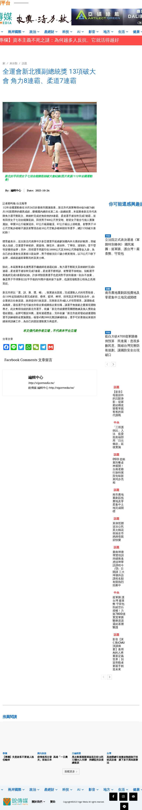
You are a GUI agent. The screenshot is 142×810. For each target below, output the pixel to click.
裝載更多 (71, 771)
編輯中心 (16, 190)
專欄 (5, 753)
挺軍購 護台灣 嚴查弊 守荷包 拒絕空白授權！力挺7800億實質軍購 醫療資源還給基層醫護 (119, 612)
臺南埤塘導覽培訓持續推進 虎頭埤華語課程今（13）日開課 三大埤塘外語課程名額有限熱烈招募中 (118, 568)
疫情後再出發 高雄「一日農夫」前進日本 (52, 758)
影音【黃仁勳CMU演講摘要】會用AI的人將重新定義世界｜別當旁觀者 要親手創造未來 (119, 654)
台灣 (109, 753)
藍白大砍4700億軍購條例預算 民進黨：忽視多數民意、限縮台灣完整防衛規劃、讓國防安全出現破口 (122, 345)
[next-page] (113, 364)
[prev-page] (107, 364)
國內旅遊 (41, 753)
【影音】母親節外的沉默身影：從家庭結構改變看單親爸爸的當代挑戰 (118, 403)
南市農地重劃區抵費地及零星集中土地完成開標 (118, 503)
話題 (24, 63)
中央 (108, 236)
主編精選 (76, 753)
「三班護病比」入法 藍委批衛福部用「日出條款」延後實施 (118, 437)
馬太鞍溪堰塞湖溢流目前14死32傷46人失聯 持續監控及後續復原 (88, 759)
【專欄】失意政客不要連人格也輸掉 (18, 758)
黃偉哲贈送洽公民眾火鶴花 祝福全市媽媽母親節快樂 (118, 531)
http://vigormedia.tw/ (41, 383)
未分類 (13, 63)
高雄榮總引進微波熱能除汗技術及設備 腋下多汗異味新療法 (122, 759)
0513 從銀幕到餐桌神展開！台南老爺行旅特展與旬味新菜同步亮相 (119, 470)
